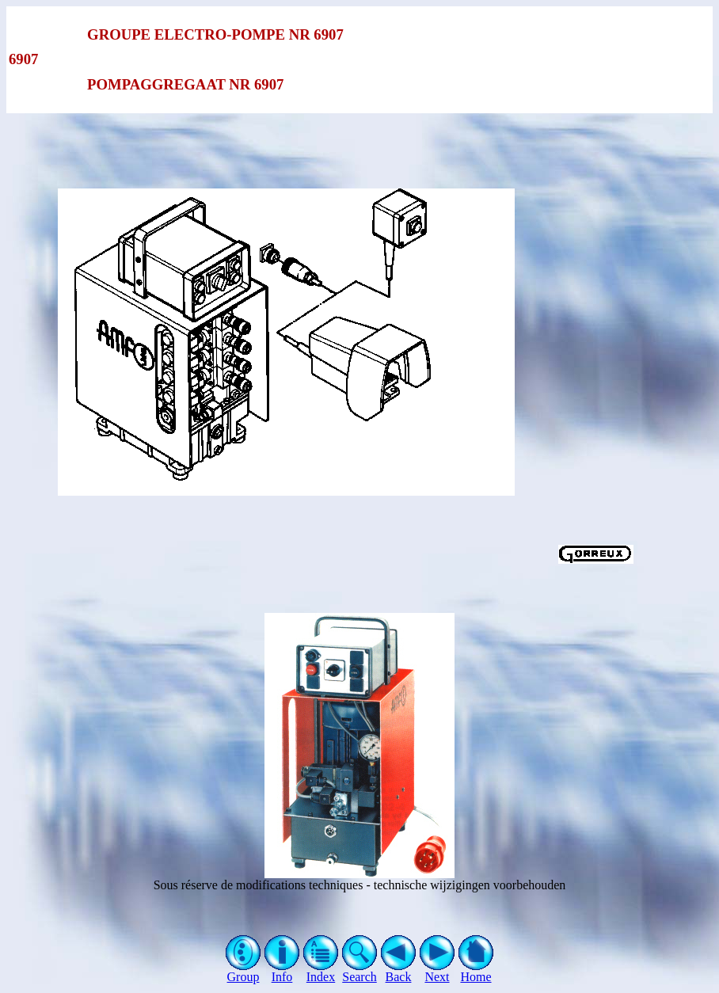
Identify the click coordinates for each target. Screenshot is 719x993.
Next (437, 971)
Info (282, 971)
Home (476, 971)
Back (399, 971)
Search (360, 971)
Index (321, 971)
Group (243, 971)
